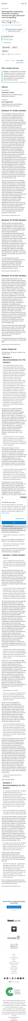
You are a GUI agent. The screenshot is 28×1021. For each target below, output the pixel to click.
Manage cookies (20, 518)
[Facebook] (23, 979)
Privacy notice (14, 910)
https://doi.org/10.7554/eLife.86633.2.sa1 (11, 271)
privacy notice (5, 513)
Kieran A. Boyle (6, 21)
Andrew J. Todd (6, 22)
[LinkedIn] (7, 979)
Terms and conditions (14, 962)
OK (14, 522)
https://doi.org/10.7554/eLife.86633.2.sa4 (11, 886)
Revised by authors (8, 39)
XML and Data (14, 973)
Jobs (14, 956)
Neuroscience (5, 8)
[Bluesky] (5, 979)
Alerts (14, 959)
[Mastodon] (13, 979)
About (14, 954)
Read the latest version (14, 31)
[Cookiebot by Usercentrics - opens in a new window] (20, 497)
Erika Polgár (13, 21)
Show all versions (7, 42)
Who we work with (14, 957)
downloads (11, 54)
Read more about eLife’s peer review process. (15, 82)
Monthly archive (14, 968)
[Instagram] (15, 979)
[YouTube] (18, 979)
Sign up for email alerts (14, 907)
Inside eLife (14, 966)
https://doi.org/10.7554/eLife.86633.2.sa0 (11, 344)
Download (7, 47)
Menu (22, 3)
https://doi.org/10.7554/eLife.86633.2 (10, 25)
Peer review (20, 60)
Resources (14, 971)
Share (6, 51)
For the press (14, 969)
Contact (14, 961)
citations (18, 54)
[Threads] (21, 979)
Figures (13, 60)
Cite (16, 47)
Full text (7, 60)
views (4, 54)
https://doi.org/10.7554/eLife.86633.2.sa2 (11, 215)
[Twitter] (10, 979)
